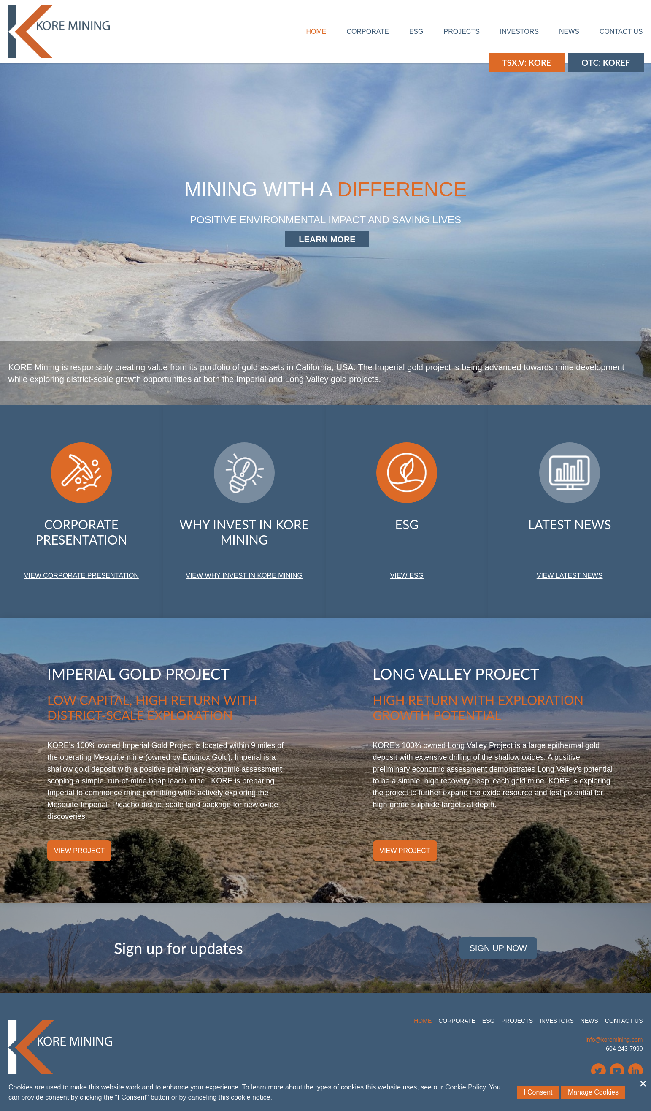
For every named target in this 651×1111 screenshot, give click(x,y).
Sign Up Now (498, 948)
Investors (519, 31)
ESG (416, 31)
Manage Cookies (593, 1092)
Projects (461, 31)
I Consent (538, 1092)
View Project (79, 850)
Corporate (368, 31)
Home (316, 31)
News (569, 31)
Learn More (327, 239)
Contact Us (621, 31)
